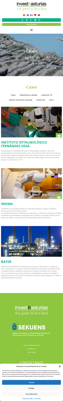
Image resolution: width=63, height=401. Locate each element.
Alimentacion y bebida (28, 95)
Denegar (31, 388)
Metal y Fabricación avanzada (20, 100)
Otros (51, 100)
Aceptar (31, 382)
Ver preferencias (31, 394)
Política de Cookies (27, 398)
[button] (60, 366)
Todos (13, 95)
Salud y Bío (40, 100)
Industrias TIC (46, 95)
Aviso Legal (37, 398)
